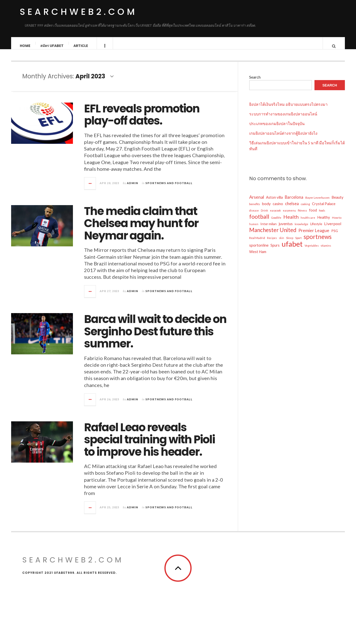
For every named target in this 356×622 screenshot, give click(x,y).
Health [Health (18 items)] (291, 222)
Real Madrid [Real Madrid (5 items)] (257, 243)
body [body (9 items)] (266, 208)
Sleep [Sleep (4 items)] (289, 242)
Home (25, 45)
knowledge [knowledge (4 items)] (301, 229)
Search (255, 82)
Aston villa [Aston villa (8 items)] (274, 202)
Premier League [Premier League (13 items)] (313, 235)
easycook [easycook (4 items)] (275, 215)
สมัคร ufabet (52, 45)
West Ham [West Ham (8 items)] (257, 256)
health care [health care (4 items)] (308, 222)
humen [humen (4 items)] (253, 229)
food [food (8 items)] (313, 215)
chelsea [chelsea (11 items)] (292, 208)
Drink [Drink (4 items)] (264, 215)
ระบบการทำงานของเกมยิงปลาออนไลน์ (283, 118)
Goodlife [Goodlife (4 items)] (276, 222)
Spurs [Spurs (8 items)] (275, 250)
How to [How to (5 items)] (336, 222)
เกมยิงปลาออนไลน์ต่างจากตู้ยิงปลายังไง (283, 138)
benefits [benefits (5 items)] (254, 209)
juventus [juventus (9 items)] (286, 228)
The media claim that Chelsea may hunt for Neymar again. (141, 228)
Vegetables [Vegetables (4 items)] (312, 250)
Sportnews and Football (169, 188)
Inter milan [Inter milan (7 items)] (268, 229)
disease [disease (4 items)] (254, 215)
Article (81, 45)
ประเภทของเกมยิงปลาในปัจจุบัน (277, 128)
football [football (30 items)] (259, 221)
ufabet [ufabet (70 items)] (292, 249)
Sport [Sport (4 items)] (298, 242)
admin (132, 188)
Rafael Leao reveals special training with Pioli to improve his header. (149, 445)
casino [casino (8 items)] (278, 208)
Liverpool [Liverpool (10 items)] (332, 228)
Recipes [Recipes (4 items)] (272, 242)
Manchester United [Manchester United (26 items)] (272, 235)
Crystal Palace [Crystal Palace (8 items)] (323, 208)
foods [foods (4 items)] (322, 215)
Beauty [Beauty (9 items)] (337, 202)
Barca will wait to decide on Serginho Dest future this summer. (155, 336)
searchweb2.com (78, 11)
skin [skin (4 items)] (281, 242)
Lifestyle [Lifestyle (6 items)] (316, 229)
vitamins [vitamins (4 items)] (326, 250)
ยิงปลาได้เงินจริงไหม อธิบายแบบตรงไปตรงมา (288, 109)
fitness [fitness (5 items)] (302, 215)
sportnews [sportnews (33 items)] (318, 242)
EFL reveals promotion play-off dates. (142, 120)
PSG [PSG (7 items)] (334, 236)
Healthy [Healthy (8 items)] (323, 222)
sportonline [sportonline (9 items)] (258, 250)
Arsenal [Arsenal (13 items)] (256, 202)
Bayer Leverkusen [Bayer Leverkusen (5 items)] (317, 202)
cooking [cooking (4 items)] (305, 209)
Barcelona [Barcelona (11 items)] (294, 202)
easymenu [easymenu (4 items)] (289, 215)
